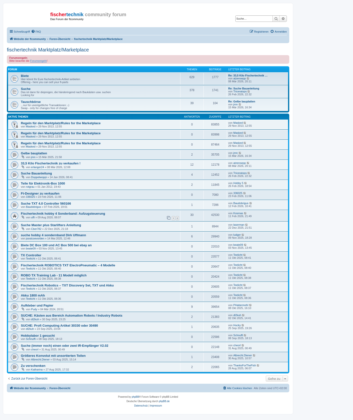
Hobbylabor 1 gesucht (38, 335)
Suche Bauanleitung (36, 173)
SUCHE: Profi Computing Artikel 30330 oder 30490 (59, 325)
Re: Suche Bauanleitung (243, 88)
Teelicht (30, 258)
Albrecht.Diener (40, 359)
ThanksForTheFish (244, 365)
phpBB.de (164, 401)
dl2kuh (35, 319)
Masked (31, 126)
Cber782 (36, 228)
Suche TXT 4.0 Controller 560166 (46, 203)
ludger (237, 234)
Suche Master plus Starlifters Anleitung (51, 225)
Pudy (34, 309)
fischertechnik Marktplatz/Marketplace (48, 49)
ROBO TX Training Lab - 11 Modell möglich (54, 275)
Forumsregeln (38, 60)
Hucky (237, 325)
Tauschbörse (31, 102)
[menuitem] (36, 32)
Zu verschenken (33, 366)
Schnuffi (31, 338)
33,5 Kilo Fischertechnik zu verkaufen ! (50, 163)
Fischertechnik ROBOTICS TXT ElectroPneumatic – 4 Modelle (68, 265)
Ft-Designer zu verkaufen (40, 193)
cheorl (34, 349)
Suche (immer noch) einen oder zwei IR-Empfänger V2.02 (64, 345)
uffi (33, 217)
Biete (25, 76)
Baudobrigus (33, 206)
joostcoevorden (35, 238)
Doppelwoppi (39, 177)
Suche (26, 89)
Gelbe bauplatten (34, 153)
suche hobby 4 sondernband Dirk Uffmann (53, 235)
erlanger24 (37, 167)
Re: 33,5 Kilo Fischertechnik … (248, 75)
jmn (235, 104)
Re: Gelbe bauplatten (241, 101)
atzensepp (239, 78)
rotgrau (30, 186)
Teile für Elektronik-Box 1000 (43, 183)
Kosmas (238, 213)
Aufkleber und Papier (37, 305)
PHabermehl (240, 305)
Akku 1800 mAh (33, 295)
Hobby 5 (238, 183)
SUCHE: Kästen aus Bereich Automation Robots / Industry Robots (71, 315)
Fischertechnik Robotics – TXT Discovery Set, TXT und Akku (67, 285)
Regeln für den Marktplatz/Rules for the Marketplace (61, 123)
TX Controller (31, 255)
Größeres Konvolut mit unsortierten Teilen (53, 356)
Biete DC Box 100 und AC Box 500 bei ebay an (56, 245)
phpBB (135, 396)
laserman (238, 224)
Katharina (37, 369)
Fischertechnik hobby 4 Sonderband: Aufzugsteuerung (63, 213)
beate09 (31, 248)
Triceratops (240, 91)
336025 (30, 196)
